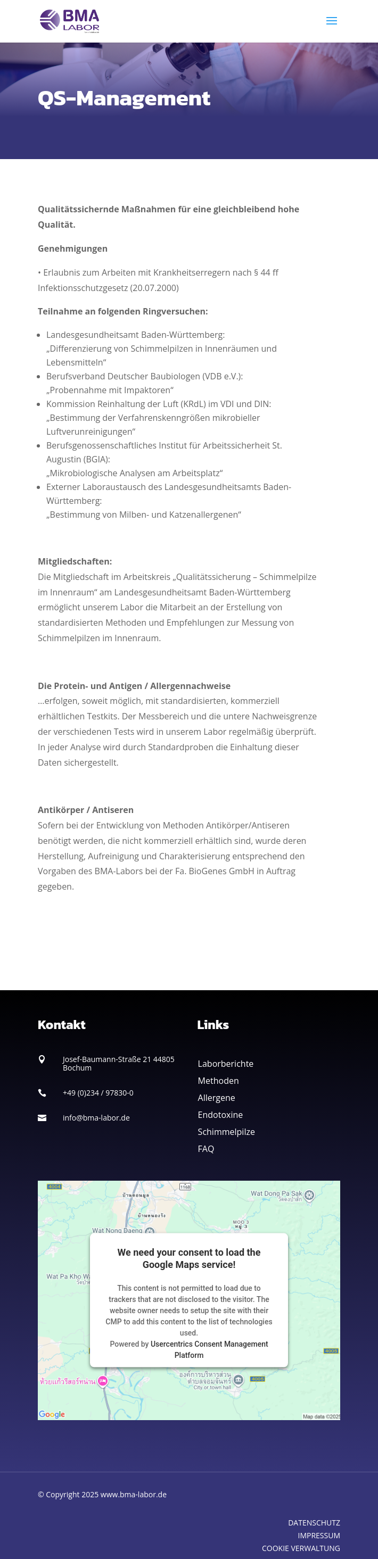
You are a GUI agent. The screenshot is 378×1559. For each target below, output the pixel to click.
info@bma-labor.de (96, 1118)
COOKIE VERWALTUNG (301, 1548)
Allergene (216, 1098)
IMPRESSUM (319, 1535)
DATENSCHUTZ (314, 1522)
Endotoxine (220, 1115)
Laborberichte (226, 1063)
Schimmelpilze (226, 1132)
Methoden (218, 1081)
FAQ (206, 1149)
